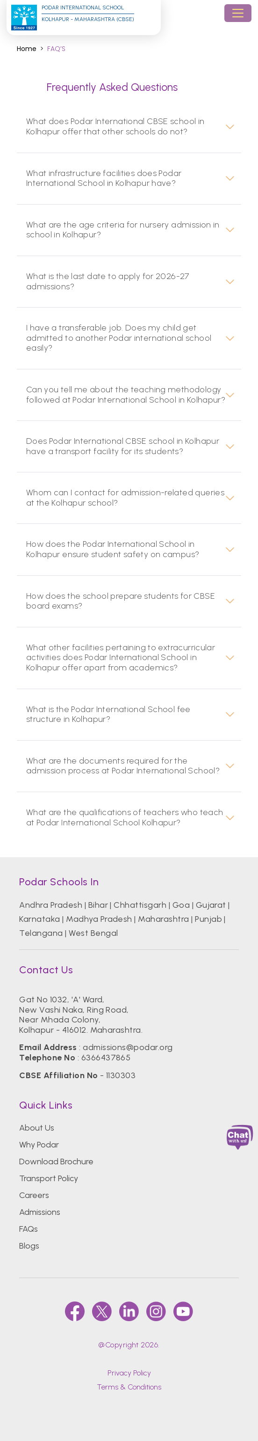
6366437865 (106, 1057)
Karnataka (39, 919)
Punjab (208, 919)
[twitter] (102, 1311)
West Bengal (93, 933)
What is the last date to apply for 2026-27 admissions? (108, 282)
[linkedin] (129, 1311)
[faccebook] (75, 1311)
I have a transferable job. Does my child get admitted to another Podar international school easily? (118, 338)
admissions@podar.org (128, 1047)
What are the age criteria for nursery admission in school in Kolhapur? (123, 230)
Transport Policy (48, 1178)
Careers (34, 1195)
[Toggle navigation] (237, 13)
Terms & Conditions (129, 1386)
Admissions (39, 1212)
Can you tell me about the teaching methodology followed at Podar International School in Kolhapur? (125, 395)
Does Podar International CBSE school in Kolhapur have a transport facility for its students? (122, 446)
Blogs (29, 1246)
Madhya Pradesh (99, 919)
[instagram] (156, 1311)
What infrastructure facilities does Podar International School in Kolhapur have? (104, 179)
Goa (181, 905)
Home (26, 49)
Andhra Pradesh (50, 905)
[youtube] (183, 1311)
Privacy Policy (129, 1372)
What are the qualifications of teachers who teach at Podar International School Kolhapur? (124, 818)
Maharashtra (163, 919)
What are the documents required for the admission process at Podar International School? (123, 766)
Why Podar (39, 1145)
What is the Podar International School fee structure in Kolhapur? (108, 715)
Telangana (41, 933)
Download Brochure (56, 1161)
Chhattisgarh (140, 905)
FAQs (28, 1229)
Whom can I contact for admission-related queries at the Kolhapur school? (125, 498)
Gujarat (211, 905)
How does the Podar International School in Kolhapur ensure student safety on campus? (113, 549)
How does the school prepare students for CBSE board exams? (120, 601)
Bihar (98, 905)
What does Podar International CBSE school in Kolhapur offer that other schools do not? (115, 127)
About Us (36, 1128)
